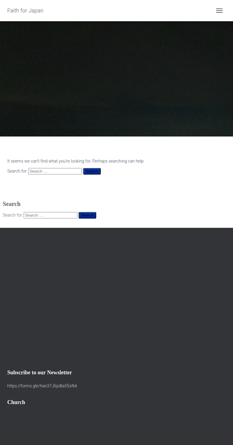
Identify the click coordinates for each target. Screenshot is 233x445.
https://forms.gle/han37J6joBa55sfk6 (42, 385)
